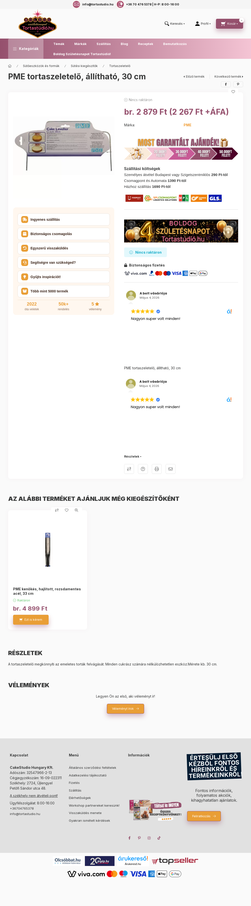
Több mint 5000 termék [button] (44, 291)
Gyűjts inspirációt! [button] (41, 276)
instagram (149, 838)
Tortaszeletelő (119, 66)
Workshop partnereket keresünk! (94, 805)
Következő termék (227, 76)
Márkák (80, 44)
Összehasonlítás (129, 469)
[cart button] (229, 24)
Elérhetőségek (80, 798)
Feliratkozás (201, 816)
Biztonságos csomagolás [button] (46, 233)
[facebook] (226, 84)
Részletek (131, 456)
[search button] (174, 24)
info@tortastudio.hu (25, 814)
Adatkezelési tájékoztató (88, 775)
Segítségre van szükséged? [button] (48, 262)
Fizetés (74, 783)
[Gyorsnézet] (76, 510)
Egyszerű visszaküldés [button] (44, 248)
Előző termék (195, 76)
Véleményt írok (123, 708)
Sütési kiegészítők (84, 66)
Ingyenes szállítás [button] (40, 219)
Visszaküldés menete (85, 813)
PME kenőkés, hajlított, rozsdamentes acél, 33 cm (47, 591)
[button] (25, 49)
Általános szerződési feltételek (92, 768)
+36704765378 (22, 808)
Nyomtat (157, 469)
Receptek (145, 44)
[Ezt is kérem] (31, 620)
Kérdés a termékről (143, 469)
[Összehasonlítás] (57, 510)
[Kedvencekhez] (233, 92)
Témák (58, 44)
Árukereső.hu (133, 863)
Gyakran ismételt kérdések (89, 820)
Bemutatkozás (175, 44)
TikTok (159, 838)
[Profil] (203, 24)
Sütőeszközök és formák (41, 66)
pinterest (139, 838)
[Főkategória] (10, 66)
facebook (130, 838)
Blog (124, 44)
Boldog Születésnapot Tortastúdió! (82, 54)
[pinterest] (238, 84)
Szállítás (104, 44)
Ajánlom (170, 469)
